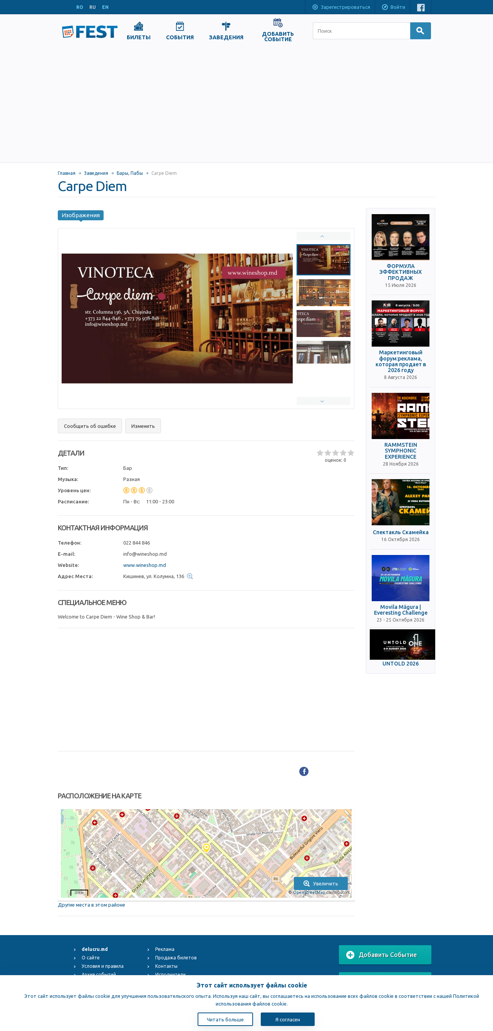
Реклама (164, 949)
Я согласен (287, 1019)
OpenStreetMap (309, 892)
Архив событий (99, 974)
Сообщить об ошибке (90, 426)
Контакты (166, 966)
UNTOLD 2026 (400, 664)
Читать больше (225, 1019)
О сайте (91, 957)
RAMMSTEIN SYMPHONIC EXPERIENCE (400, 451)
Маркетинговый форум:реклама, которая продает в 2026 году (401, 361)
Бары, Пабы (130, 173)
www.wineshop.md (144, 565)
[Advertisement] (246, 105)
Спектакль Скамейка (401, 532)
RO (79, 7)
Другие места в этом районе (91, 904)
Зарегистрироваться (341, 8)
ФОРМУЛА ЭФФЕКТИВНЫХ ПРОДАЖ (400, 272)
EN (105, 7)
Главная (66, 173)
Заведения (96, 173)
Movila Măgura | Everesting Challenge (401, 610)
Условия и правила (103, 966)
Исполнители (170, 974)
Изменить (143, 426)
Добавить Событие (381, 955)
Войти (393, 8)
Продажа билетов (175, 957)
